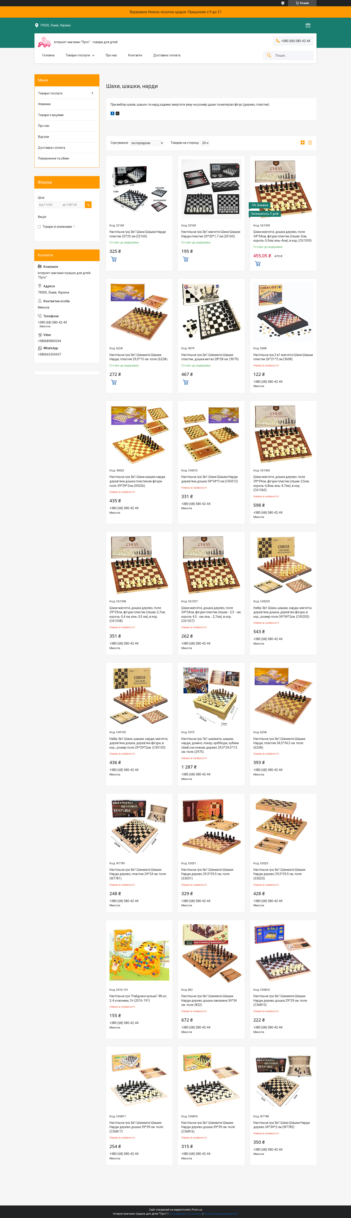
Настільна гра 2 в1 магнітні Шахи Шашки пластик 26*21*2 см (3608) (283, 357)
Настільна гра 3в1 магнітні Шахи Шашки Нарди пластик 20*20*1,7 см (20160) (210, 234)
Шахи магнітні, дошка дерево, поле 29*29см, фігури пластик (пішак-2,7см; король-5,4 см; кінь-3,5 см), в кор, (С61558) (137, 614)
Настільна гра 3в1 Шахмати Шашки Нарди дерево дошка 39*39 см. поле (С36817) (136, 1127)
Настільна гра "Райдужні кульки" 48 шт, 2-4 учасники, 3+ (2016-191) (138, 998)
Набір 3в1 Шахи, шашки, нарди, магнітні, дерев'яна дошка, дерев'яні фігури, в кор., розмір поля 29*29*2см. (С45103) (138, 743)
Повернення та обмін (53, 158)
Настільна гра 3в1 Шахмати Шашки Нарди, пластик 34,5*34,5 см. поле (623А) (279, 743)
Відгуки (43, 136)
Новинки (44, 104)
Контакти (135, 55)
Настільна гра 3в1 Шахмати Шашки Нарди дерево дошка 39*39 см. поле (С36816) (208, 1127)
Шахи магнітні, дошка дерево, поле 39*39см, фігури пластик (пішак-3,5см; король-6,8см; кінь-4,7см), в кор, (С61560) (281, 483)
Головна (48, 55)
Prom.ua (197, 1209)
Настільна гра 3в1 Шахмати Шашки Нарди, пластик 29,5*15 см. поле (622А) (138, 357)
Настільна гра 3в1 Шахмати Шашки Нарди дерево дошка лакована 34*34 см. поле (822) (209, 1000)
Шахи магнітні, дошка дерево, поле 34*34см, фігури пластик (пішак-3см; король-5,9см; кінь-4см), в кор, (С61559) (282, 236)
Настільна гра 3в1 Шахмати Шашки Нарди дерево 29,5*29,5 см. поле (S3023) (279, 874)
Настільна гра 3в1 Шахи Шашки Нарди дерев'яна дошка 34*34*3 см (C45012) (209, 479)
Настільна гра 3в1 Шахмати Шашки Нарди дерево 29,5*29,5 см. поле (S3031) (207, 874)
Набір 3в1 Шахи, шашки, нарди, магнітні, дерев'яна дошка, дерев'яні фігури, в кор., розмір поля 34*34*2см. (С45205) (282, 612)
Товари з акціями (51, 115)
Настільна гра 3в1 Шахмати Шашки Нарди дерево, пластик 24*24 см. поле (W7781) (137, 874)
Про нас (111, 55)
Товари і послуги (78, 55)
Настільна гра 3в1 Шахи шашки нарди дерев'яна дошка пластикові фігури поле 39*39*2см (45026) (137, 481)
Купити (113, 258)
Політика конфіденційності (221, 1213)
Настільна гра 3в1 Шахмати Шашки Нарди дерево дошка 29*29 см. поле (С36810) (280, 1000)
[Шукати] (269, 55)
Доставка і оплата (166, 55)
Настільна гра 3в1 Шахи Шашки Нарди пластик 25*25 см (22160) (137, 234)
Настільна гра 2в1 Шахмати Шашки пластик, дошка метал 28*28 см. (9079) (210, 357)
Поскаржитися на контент (185, 1213)
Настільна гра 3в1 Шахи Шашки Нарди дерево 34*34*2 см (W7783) (281, 1125)
